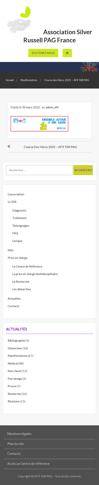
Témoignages (20, 225)
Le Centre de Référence (27, 266)
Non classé (15, 371)
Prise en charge (17, 257)
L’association (16, 194)
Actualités (14, 298)
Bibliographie (16, 340)
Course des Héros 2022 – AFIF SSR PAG (50, 147)
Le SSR (12, 201)
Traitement (19, 218)
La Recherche (20, 281)
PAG (10, 250)
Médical (13, 363)
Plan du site (15, 444)
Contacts (13, 306)
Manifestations (17, 355)
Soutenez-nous (43, 52)
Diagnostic (19, 210)
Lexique (17, 240)
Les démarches (21, 289)
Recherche (14, 394)
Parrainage (15, 378)
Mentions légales (19, 434)
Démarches (15, 348)
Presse (12, 386)
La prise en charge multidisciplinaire (35, 274)
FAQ (15, 233)
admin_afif (52, 107)
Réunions (14, 401)
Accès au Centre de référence (28, 464)
